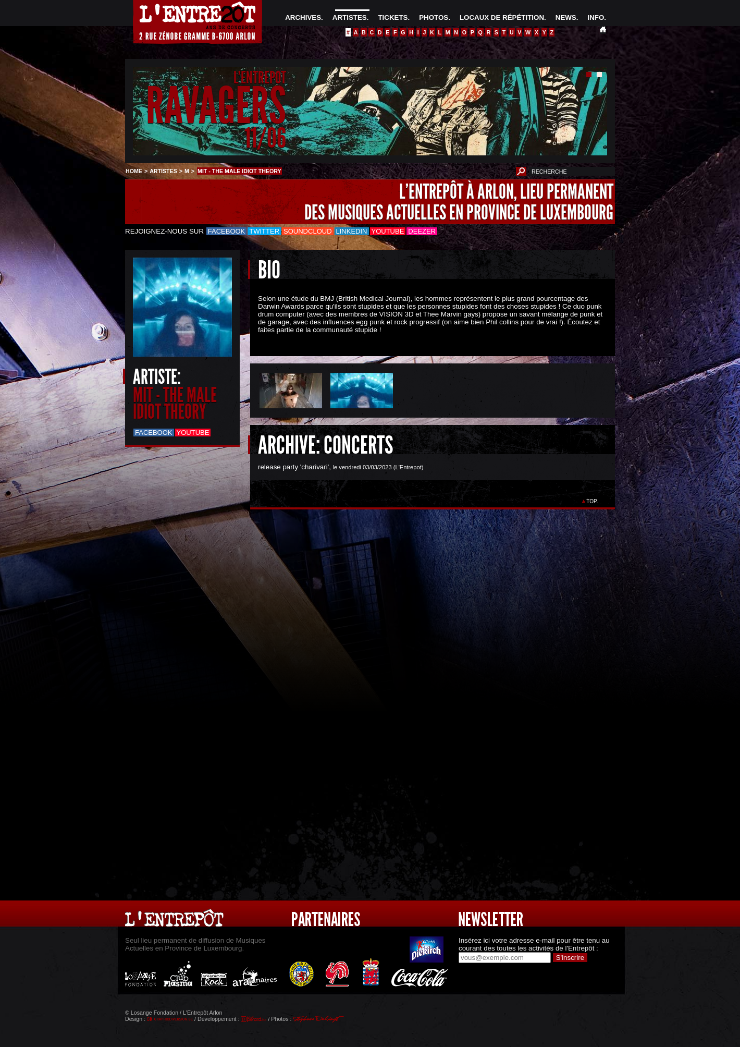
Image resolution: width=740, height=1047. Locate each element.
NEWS (566, 17)
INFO (595, 17)
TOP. (592, 501)
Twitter (264, 231)
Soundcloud (307, 231)
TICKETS (393, 17)
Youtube (388, 231)
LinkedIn (351, 231)
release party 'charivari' (293, 467)
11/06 (265, 137)
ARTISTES (349, 17)
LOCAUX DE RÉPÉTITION (502, 17)
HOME (134, 171)
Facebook (226, 231)
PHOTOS (433, 17)
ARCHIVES (303, 17)
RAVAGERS (216, 106)
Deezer (422, 231)
